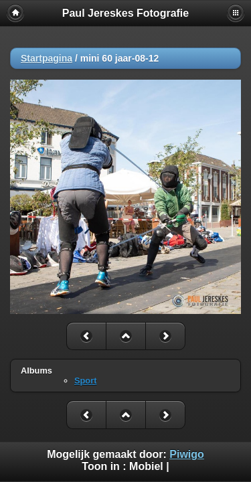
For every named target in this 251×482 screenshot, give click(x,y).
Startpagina (46, 58)
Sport (85, 381)
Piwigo (186, 454)
